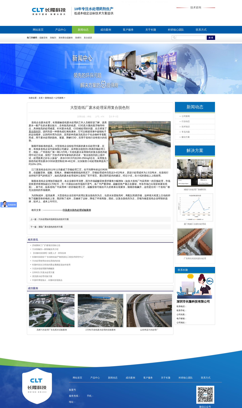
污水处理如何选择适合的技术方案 (53, 219)
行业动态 (186, 121)
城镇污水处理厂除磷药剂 (195, 189)
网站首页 (38, 29)
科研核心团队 (176, 29)
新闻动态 (83, 29)
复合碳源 (88, 37)
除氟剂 (53, 37)
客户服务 (128, 29)
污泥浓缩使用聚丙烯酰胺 (43, 268)
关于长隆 (150, 29)
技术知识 (186, 126)
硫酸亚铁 (43, 37)
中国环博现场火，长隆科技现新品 (47, 280)
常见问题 (186, 132)
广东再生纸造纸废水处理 (195, 258)
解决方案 (186, 137)
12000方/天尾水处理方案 (43, 272)
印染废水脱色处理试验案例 (77, 210)
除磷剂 (78, 37)
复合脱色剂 (35, 131)
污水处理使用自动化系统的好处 (46, 261)
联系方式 (201, 29)
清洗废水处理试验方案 (42, 276)
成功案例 (105, 29)
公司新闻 (59, 98)
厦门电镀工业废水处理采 (195, 224)
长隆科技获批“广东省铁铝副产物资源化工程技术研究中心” (58, 257)
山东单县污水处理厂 (149, 330)
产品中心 (60, 29)
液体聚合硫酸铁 (66, 37)
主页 (41, 98)
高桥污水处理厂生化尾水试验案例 (52, 330)
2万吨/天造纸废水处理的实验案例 (100, 330)
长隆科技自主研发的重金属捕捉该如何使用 (51, 265)
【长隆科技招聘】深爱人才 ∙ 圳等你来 (49, 253)
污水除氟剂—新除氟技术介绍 (45, 249)
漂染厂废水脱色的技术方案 (50, 227)
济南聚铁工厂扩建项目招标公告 (46, 245)
